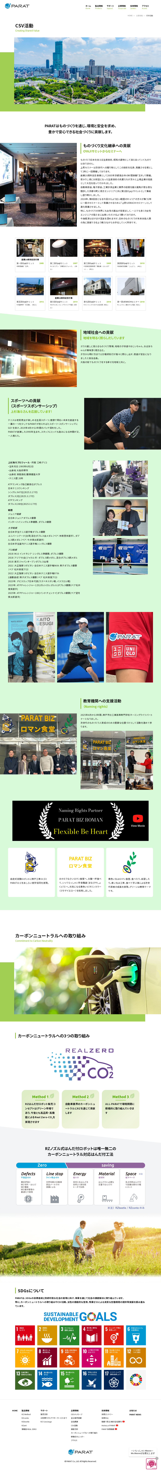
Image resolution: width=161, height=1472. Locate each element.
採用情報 (134, 7)
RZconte (25, 1418)
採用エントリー (107, 1414)
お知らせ (133, 1410)
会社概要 (74, 1421)
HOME (130, 15)
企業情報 (122, 7)
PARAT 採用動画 (110, 1429)
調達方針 (74, 1429)
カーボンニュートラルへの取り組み (84, 1433)
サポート (110, 7)
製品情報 (99, 7)
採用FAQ (105, 1418)
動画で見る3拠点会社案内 (113, 1421)
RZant (24, 1425)
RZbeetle (25, 1421)
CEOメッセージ (76, 1414)
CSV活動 (74, 1425)
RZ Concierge (46, 1421)
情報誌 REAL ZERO (29, 1429)
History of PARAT (110, 1425)
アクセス (145, 7)
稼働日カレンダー (77, 1436)
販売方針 (44, 1414)
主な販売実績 (76, 1418)
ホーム (88, 7)
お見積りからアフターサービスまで (54, 1418)
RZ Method (26, 1414)
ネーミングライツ (80, 821)
